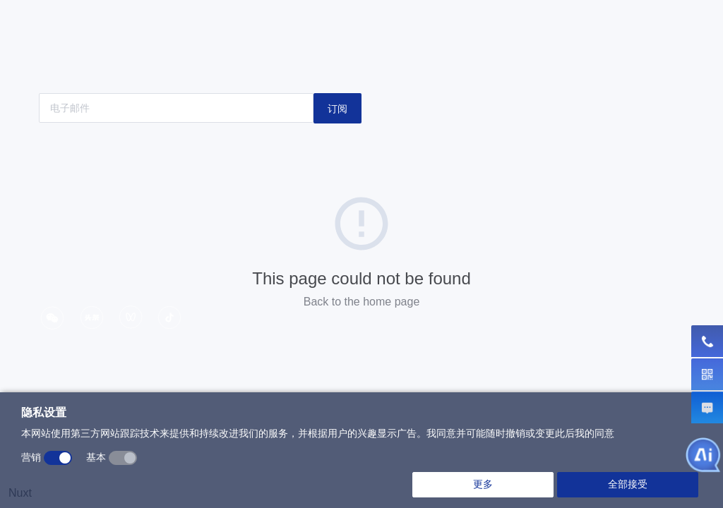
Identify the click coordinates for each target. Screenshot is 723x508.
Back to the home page (362, 302)
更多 (483, 484)
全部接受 (627, 484)
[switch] (58, 458)
